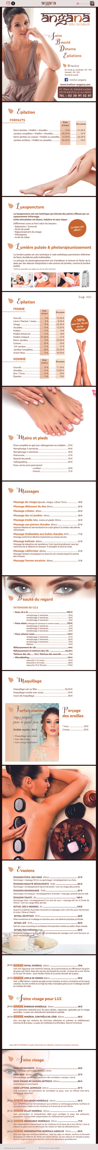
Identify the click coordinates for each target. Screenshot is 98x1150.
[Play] (92, 4)
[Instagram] (8, 3)
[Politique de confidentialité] (15, 1148)
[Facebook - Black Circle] (13, 3)
